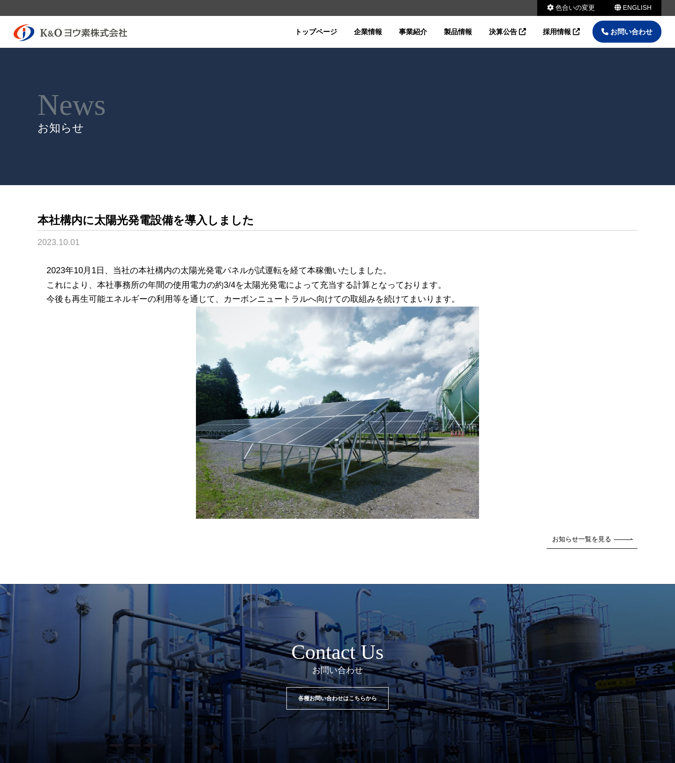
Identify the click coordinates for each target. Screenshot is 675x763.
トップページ (316, 32)
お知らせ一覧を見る (592, 539)
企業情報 (368, 32)
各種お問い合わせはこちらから (337, 698)
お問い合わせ (626, 32)
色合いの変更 (571, 7)
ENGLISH (633, 7)
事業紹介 (413, 32)
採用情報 (561, 32)
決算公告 (507, 32)
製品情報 (458, 32)
